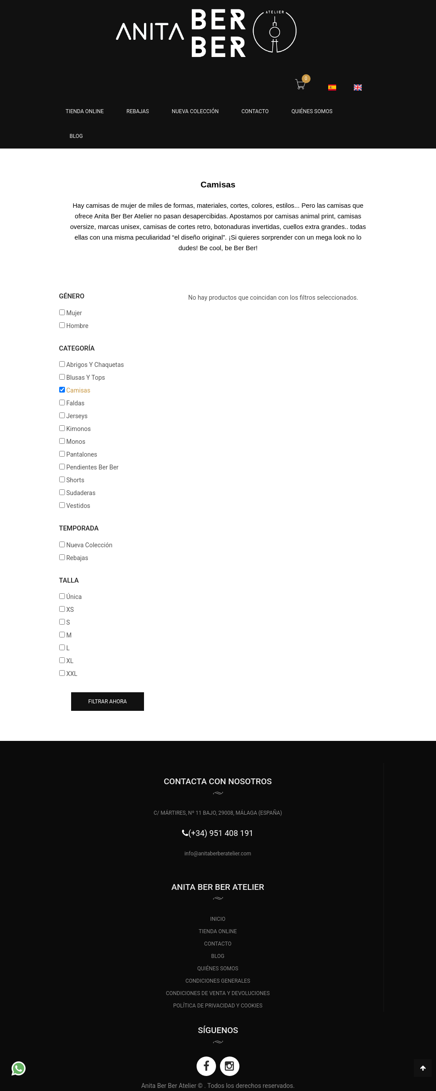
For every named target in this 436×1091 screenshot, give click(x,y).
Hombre (77, 325)
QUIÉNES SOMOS (312, 111)
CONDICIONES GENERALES (218, 981)
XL (69, 660)
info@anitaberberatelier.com (217, 854)
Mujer (74, 313)
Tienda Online (85, 111)
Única (74, 596)
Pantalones (81, 454)
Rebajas (137, 111)
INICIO (217, 919)
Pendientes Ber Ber (92, 467)
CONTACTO (255, 111)
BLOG (76, 136)
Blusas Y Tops (85, 377)
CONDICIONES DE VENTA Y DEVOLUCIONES (217, 993)
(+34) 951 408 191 (220, 833)
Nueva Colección (195, 111)
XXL (71, 673)
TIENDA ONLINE (218, 931)
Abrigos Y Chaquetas (95, 364)
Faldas (75, 403)
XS (70, 609)
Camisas (78, 390)
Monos (75, 441)
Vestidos (78, 505)
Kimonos (78, 428)
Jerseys (76, 416)
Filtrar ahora (107, 701)
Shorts (75, 480)
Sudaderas (80, 492)
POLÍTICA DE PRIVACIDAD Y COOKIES (217, 1006)
